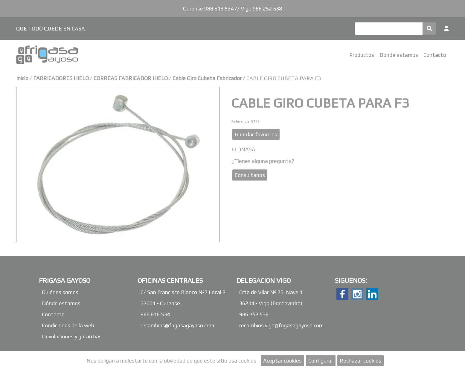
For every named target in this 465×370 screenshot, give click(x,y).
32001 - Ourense (160, 303)
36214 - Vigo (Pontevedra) (270, 303)
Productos (361, 55)
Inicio (22, 78)
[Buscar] (389, 28)
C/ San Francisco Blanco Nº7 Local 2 (183, 292)
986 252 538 (254, 314)
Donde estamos (398, 55)
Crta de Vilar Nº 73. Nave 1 (271, 292)
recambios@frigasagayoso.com (177, 325)
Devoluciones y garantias (72, 336)
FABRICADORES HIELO (61, 78)
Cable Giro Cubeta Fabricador (207, 78)
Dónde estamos (61, 303)
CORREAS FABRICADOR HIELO (131, 78)
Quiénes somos (60, 292)
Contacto (434, 55)
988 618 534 (155, 314)
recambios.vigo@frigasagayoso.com (281, 325)
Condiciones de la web (68, 325)
